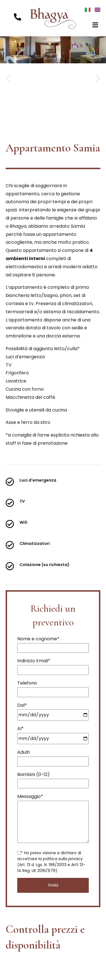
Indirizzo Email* (53, 665)
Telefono (53, 687)
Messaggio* (53, 819)
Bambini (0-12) (53, 779)
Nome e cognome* (53, 643)
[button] (95, 25)
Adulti (53, 756)
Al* (53, 733)
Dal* (53, 710)
